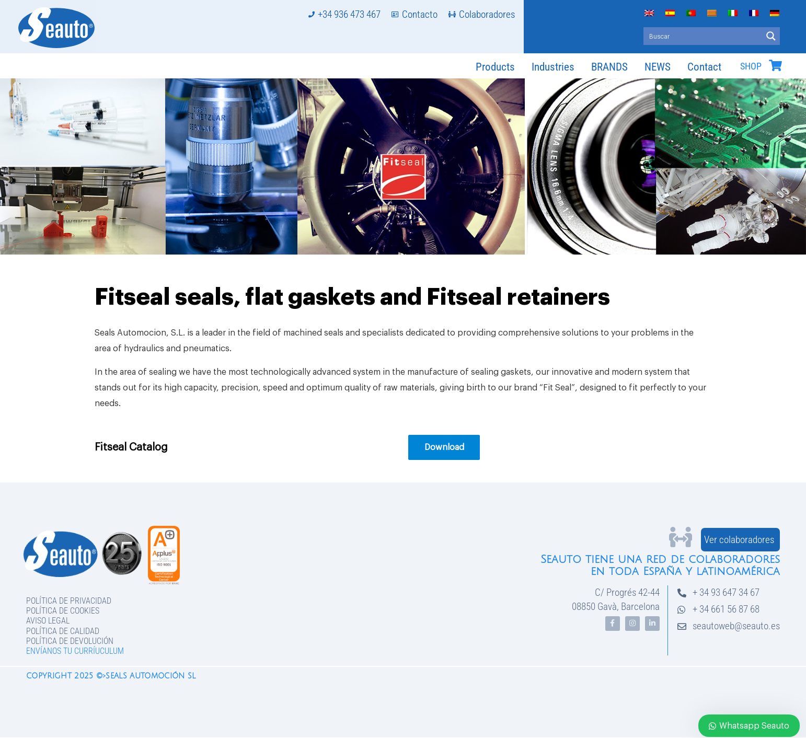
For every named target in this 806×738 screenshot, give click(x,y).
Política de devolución (69, 641)
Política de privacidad (68, 601)
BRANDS (609, 67)
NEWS (657, 67)
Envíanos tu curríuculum (75, 651)
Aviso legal (48, 621)
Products (495, 67)
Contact (704, 67)
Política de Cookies (62, 611)
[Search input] (703, 36)
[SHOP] (775, 65)
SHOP (751, 66)
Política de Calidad (62, 631)
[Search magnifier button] (771, 36)
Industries (553, 67)
